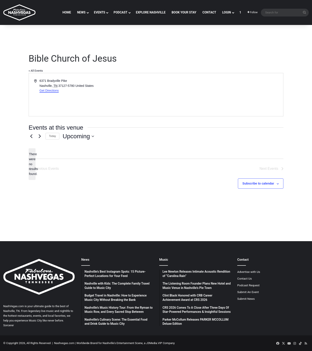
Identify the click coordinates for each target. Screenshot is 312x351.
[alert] (32, 164)
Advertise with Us (248, 272)
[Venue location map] (219, 94)
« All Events (36, 70)
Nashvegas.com (64, 343)
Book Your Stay (184, 12)
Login (226, 12)
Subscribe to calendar (258, 183)
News (81, 12)
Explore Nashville (151, 12)
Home (66, 12)
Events (99, 12)
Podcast (120, 12)
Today (52, 136)
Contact (209, 12)
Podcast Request (248, 285)
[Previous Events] (31, 136)
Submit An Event (248, 292)
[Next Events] (39, 136)
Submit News (246, 298)
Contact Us (244, 278)
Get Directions (49, 90)
